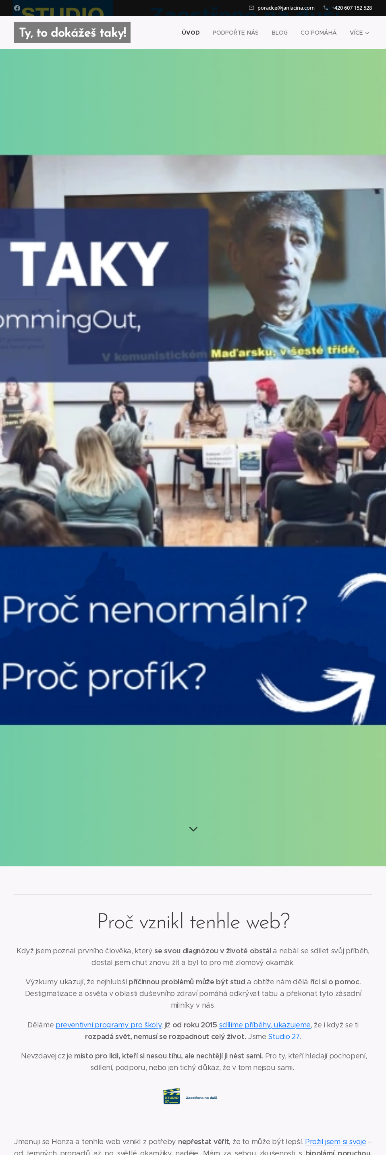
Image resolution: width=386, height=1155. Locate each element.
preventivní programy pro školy (108, 1025)
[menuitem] (194, 33)
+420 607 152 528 (352, 7)
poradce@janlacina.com (286, 7)
